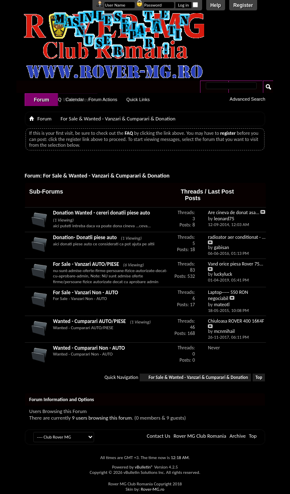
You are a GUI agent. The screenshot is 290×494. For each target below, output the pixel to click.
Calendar (75, 99)
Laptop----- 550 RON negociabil (228, 295)
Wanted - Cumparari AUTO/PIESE (89, 321)
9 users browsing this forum (102, 418)
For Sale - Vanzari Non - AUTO (85, 292)
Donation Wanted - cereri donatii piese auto (101, 213)
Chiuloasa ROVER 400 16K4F (236, 321)
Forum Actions (102, 99)
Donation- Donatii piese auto (85, 237)
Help (215, 5)
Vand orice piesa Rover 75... (235, 264)
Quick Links (138, 99)
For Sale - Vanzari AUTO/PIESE (86, 264)
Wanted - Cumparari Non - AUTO (89, 348)
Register (243, 5)
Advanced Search (247, 99)
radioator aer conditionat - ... (236, 237)
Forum (41, 100)
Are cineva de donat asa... (233, 212)
